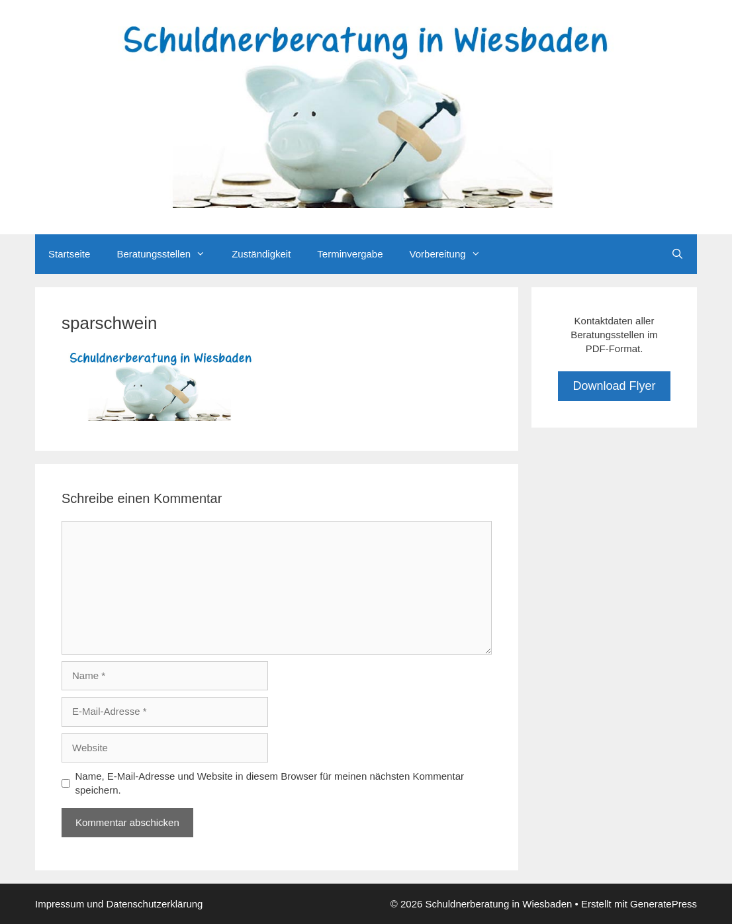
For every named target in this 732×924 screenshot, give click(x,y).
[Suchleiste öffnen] (677, 254)
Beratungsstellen (167, 254)
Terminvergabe (350, 253)
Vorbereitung (452, 254)
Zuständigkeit (261, 253)
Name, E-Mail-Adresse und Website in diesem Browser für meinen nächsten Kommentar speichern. (269, 783)
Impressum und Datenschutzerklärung (119, 903)
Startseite (69, 253)
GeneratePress (663, 903)
